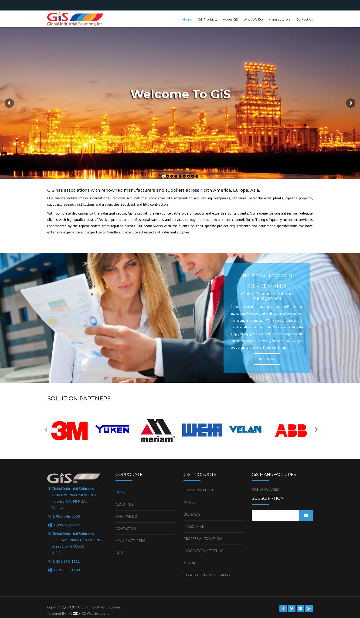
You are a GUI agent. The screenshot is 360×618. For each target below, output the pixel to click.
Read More (267, 359)
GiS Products (207, 19)
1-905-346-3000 (66, 516)
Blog (120, 552)
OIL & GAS (191, 514)
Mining (189, 562)
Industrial (193, 526)
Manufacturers (279, 19)
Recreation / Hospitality (207, 575)
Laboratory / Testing (203, 550)
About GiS (230, 19)
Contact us (125, 528)
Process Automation (202, 538)
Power (189, 502)
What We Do (253, 19)
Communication (198, 490)
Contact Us (304, 19)
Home (187, 19)
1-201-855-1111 (66, 561)
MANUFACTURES (265, 489)
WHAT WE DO (126, 516)
